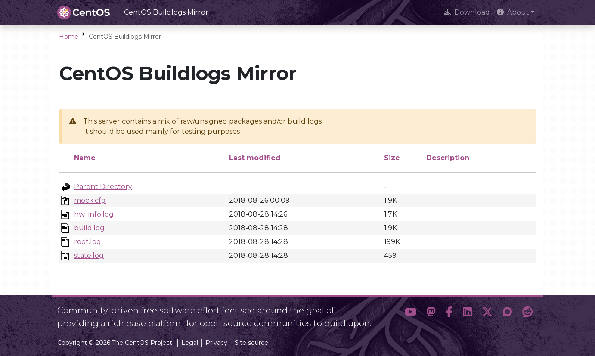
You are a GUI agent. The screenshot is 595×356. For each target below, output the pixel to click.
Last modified (255, 158)
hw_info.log (94, 214)
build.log (89, 228)
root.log (87, 242)
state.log (89, 255)
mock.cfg (90, 200)
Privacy (216, 343)
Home (68, 36)
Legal (189, 343)
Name (85, 158)
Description (447, 158)
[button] (410, 313)
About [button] (513, 12)
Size (392, 158)
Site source (251, 343)
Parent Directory (103, 187)
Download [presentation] (467, 12)
